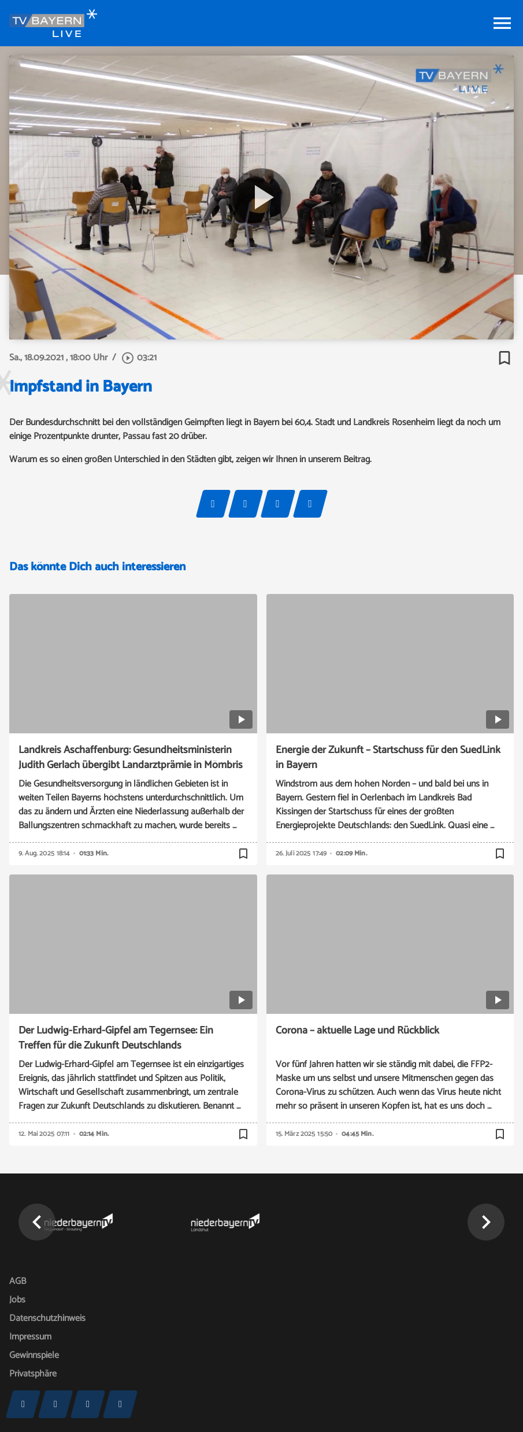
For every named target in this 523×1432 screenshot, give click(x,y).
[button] (36, 1222)
